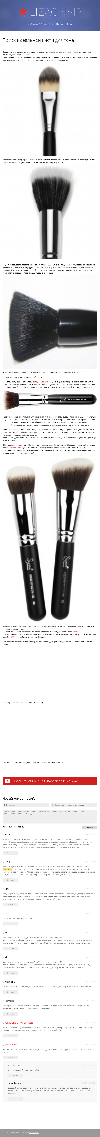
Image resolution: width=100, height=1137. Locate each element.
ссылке (75, 631)
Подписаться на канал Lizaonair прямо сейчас (45, 781)
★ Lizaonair (14, 1065)
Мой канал (33, 24)
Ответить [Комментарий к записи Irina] (10, 880)
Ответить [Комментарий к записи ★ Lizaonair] (15, 1075)
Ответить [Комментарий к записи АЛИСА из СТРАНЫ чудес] (10, 1036)
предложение (15, 447)
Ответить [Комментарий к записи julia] (10, 924)
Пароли (60, 24)
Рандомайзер (47, 24)
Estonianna (11, 1044)
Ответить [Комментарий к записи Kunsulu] (10, 1014)
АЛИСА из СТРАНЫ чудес (19, 1022)
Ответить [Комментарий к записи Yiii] (10, 948)
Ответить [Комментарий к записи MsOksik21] (10, 992)
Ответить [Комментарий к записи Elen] (10, 905)
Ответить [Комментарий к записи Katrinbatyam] (15, 1099)
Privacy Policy (34, 1133)
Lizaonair (56, 11)
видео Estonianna (43, 382)
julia (7, 913)
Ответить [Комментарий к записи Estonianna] (10, 1058)
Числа (69, 24)
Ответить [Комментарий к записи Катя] (10, 853)
